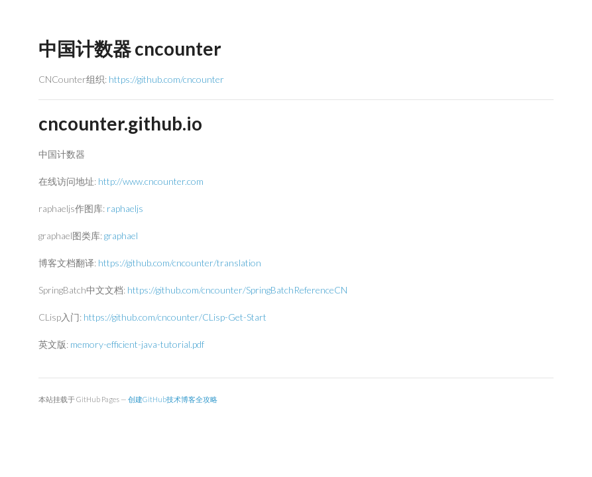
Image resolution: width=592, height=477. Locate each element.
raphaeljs (125, 208)
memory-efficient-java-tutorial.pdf (137, 344)
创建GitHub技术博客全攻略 (172, 399)
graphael (121, 235)
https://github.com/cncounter (166, 79)
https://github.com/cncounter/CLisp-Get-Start (175, 317)
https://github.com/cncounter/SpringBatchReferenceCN (237, 289)
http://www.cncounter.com (151, 181)
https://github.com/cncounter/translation (179, 262)
